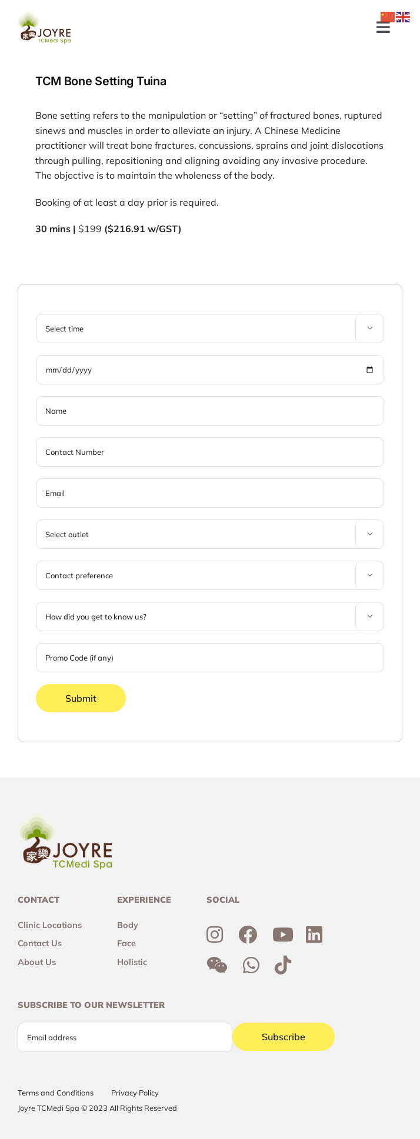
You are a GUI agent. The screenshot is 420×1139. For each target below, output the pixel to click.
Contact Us (40, 943)
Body (127, 925)
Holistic (132, 962)
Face (126, 943)
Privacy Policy (135, 1092)
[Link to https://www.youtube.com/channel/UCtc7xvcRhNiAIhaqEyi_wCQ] (283, 934)
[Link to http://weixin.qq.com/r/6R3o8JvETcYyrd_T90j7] (217, 965)
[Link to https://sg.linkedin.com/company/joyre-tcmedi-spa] (314, 934)
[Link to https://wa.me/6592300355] (251, 965)
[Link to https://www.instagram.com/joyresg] (214, 934)
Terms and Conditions (56, 1092)
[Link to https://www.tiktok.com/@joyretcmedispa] (283, 965)
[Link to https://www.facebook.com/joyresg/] (247, 934)
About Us (37, 962)
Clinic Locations (50, 925)
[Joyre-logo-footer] (44, 16)
